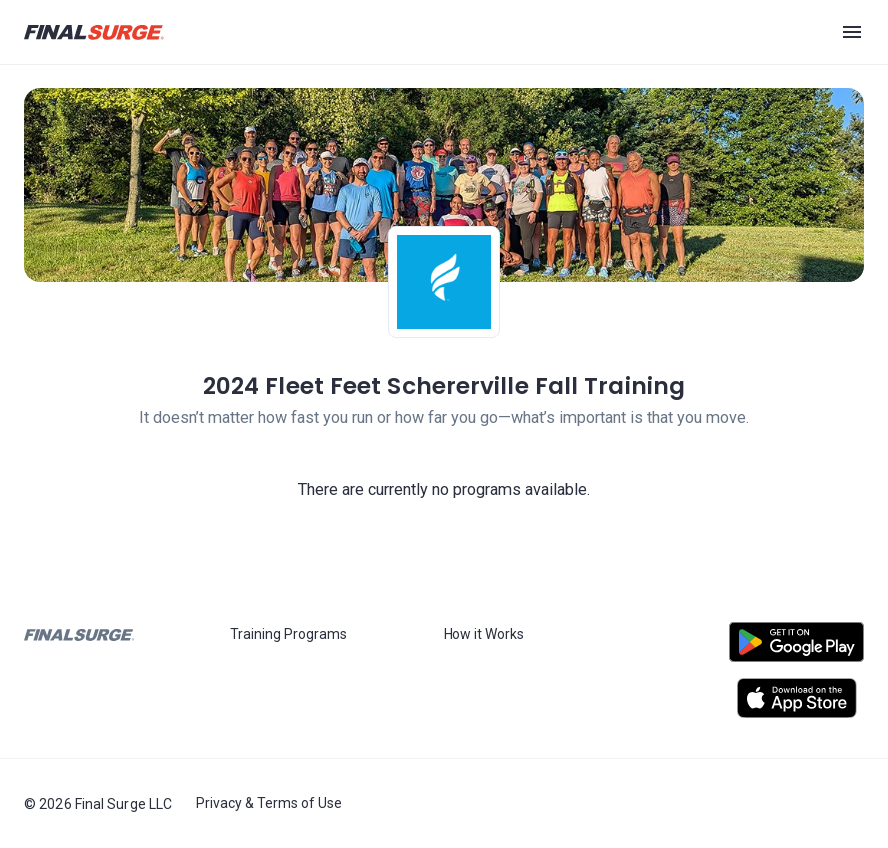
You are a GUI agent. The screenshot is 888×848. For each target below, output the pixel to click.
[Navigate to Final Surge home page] (94, 32)
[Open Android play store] (796, 650)
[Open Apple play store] (796, 698)
